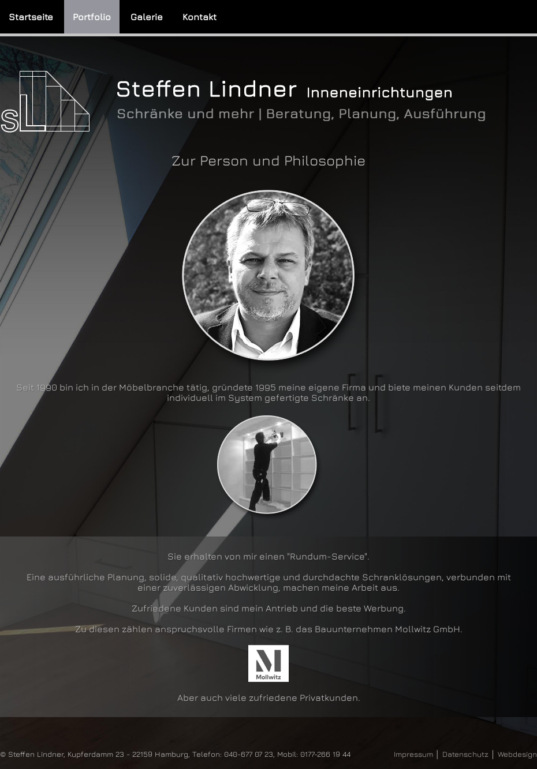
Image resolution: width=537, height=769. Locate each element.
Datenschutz (465, 754)
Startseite (31, 17)
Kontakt (199, 17)
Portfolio (92, 17)
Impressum (413, 754)
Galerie (146, 17)
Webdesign (517, 754)
